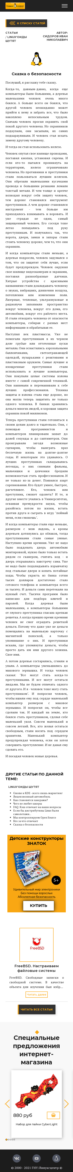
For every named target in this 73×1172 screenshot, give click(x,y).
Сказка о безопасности (28, 824)
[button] (6, 1140)
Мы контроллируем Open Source (34, 817)
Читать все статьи (37, 1009)
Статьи (11, 33)
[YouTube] (37, 1158)
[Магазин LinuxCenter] (56, 1158)
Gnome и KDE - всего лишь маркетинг (38, 793)
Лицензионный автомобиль (31, 796)
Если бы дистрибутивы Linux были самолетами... (36, 812)
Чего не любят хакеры (27, 803)
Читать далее (36, 994)
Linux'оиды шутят (23, 787)
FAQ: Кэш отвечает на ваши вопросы (37, 807)
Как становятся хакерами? (30, 800)
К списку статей (31, 23)
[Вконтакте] (17, 1158)
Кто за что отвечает (25, 821)
